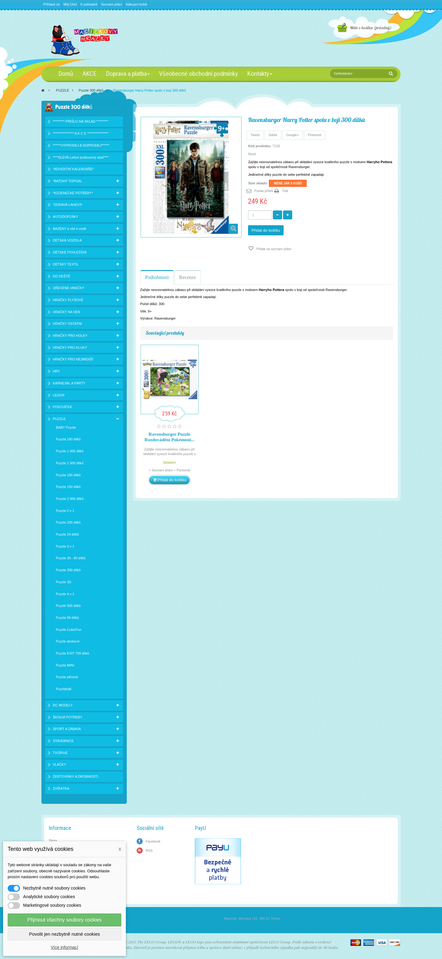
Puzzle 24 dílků (67, 534)
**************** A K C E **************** (80, 133)
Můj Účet (70, 4)
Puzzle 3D (63, 582)
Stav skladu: (258, 183)
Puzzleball (63, 689)
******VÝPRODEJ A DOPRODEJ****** (81, 145)
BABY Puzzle (66, 427)
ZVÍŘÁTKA (61, 788)
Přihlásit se (51, 4)
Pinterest (314, 135)
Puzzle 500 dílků (68, 605)
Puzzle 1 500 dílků (69, 463)
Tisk (285, 191)
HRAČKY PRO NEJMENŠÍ (73, 359)
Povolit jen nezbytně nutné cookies (64, 934)
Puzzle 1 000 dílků (69, 451)
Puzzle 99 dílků (67, 617)
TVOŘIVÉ (60, 753)
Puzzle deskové (67, 641)
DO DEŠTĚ (61, 276)
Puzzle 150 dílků (68, 487)
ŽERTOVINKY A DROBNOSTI (75, 776)
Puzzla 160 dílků (68, 439)
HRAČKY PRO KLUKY (70, 347)
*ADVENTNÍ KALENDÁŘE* (73, 169)
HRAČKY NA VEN (66, 312)
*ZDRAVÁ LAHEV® (67, 204)
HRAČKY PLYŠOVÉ (68, 300)
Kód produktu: (259, 146)
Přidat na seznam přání (273, 249)
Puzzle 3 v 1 (65, 546)
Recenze (187, 277)
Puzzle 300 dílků (91, 90)
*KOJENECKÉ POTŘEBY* (73, 193)
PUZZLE (62, 90)
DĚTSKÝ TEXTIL (66, 264)
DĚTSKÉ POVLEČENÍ (70, 252)
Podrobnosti (157, 277)
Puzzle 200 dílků (68, 522)
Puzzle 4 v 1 (65, 594)
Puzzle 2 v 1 (65, 511)
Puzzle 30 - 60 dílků (71, 558)
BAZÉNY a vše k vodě (69, 228)
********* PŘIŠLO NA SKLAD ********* (80, 121)
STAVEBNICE (63, 741)
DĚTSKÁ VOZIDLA (67, 240)
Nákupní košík (136, 4)
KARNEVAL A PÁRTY (69, 383)
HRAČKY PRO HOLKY (70, 335)
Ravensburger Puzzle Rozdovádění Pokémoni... (170, 437)
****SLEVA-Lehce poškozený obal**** (81, 157)
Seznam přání (111, 4)
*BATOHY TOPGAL (67, 181)
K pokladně (88, 4)
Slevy (53, 840)
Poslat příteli (263, 191)
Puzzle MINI (65, 665)
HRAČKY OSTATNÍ (67, 323)
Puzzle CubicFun (68, 629)
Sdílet (273, 135)
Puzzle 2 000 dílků (69, 499)
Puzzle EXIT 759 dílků (72, 653)
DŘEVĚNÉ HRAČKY (68, 288)
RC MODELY (63, 705)
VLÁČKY (59, 764)
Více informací (64, 947)
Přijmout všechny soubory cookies (64, 919)
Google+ (292, 135)
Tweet (254, 135)
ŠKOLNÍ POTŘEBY (67, 717)
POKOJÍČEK (62, 407)
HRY (56, 371)
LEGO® (59, 395)
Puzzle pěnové (67, 677)
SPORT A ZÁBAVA (67, 729)
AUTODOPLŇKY (65, 216)
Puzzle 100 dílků (68, 475)
